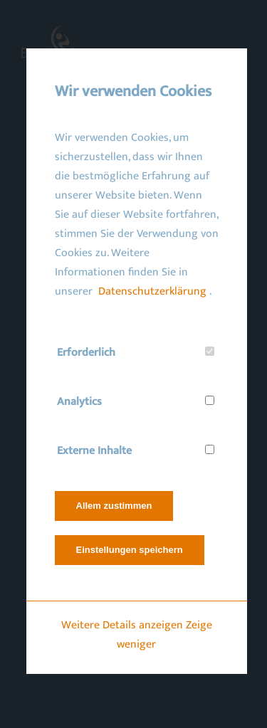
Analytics (78, 401)
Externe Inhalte (93, 450)
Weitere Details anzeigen (121, 625)
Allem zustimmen (113, 505)
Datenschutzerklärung (152, 291)
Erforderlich (85, 352)
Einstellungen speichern (128, 549)
